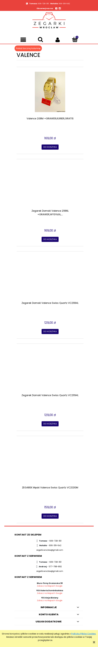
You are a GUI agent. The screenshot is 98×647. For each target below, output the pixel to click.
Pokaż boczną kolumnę (28, 48)
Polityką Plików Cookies (83, 633)
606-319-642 (64, 3)
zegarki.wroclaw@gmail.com (49, 550)
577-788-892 (55, 566)
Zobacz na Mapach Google (49, 586)
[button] (23, 40)
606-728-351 (43, 3)
